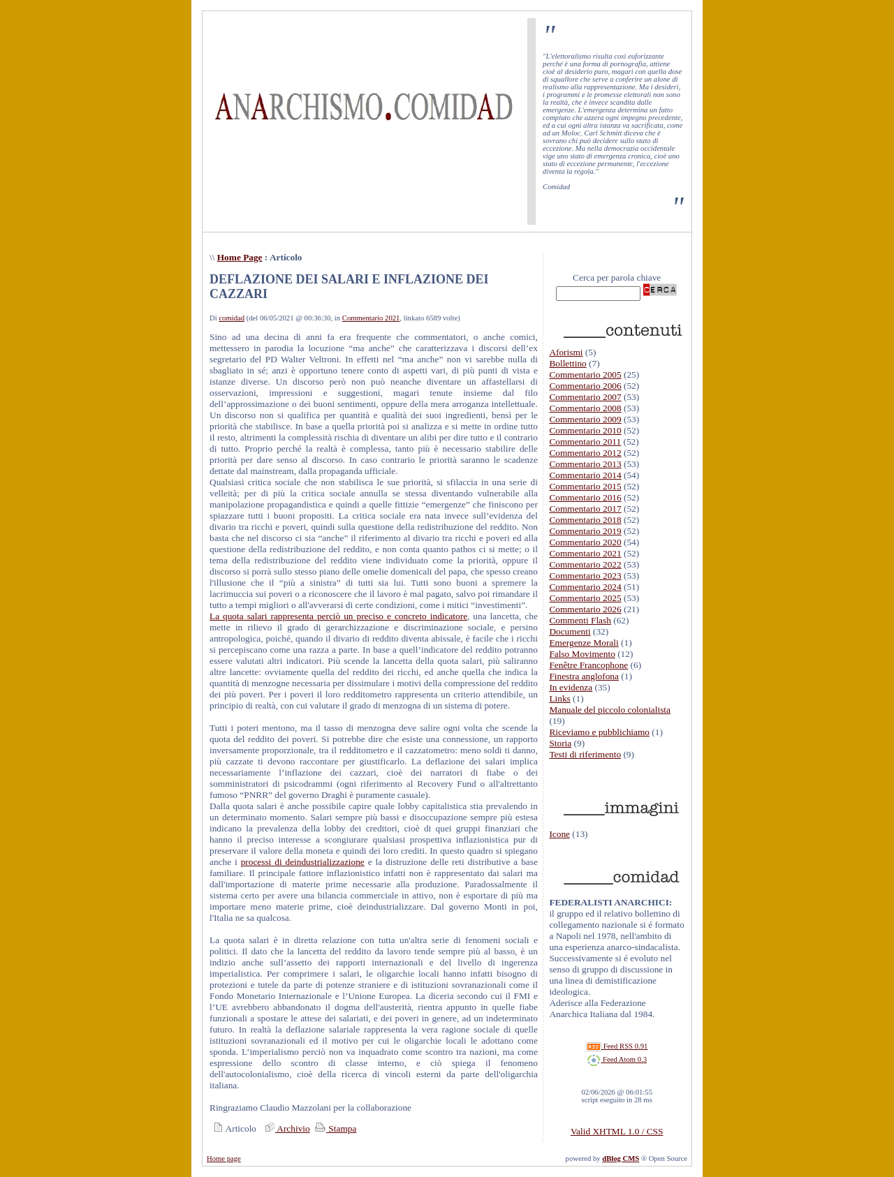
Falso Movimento (582, 654)
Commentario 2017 (585, 508)
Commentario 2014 (585, 475)
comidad (231, 318)
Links (559, 698)
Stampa (334, 1128)
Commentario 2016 (585, 497)
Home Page (240, 257)
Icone (559, 834)
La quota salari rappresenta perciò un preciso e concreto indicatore (338, 616)
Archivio (285, 1128)
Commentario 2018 (585, 520)
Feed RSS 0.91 (616, 1046)
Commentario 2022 (585, 564)
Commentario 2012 (585, 452)
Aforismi (565, 352)
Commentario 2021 (371, 318)
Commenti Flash (580, 620)
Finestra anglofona (584, 676)
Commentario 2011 (585, 441)
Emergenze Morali (583, 642)
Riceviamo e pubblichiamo (599, 732)
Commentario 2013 (585, 464)
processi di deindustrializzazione (303, 862)
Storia (560, 743)
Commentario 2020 (585, 542)
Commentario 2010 (585, 430)
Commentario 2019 (585, 531)
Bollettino (567, 363)
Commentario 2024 (585, 587)
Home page (224, 1158)
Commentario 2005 (585, 374)
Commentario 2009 (585, 419)
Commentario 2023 (585, 575)
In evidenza (570, 687)
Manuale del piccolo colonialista (609, 709)
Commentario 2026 (585, 609)
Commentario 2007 (585, 397)
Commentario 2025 (585, 598)
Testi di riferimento (585, 754)
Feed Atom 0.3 (617, 1059)
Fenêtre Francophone (588, 665)
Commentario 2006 (585, 385)
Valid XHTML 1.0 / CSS (617, 1131)
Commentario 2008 (585, 408)
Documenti (569, 631)
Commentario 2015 (585, 486)
